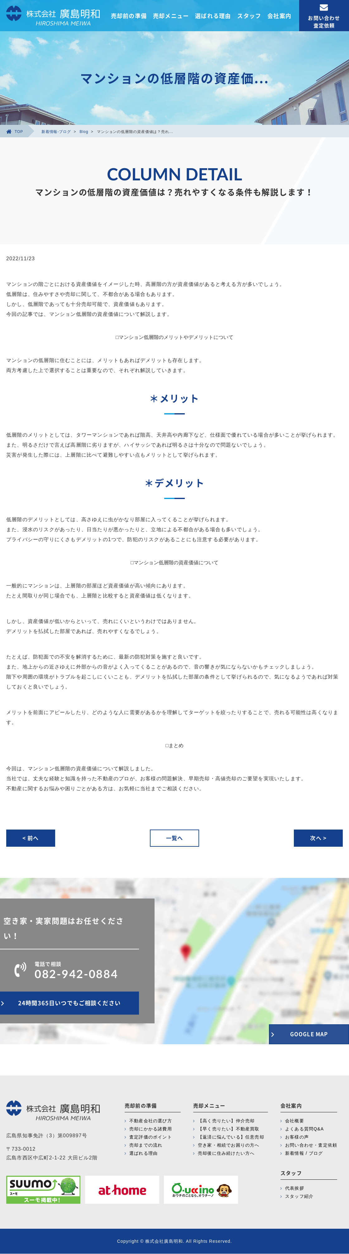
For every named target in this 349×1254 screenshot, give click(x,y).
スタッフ (249, 16)
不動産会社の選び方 (150, 1121)
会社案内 (279, 16)
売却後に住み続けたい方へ (226, 1153)
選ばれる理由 (213, 16)
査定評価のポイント (150, 1137)
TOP (14, 132)
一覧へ (174, 838)
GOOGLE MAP (305, 1033)
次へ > (318, 838)
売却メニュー (171, 16)
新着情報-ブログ (56, 132)
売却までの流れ (145, 1145)
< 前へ (31, 838)
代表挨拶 (294, 1188)
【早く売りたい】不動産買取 (229, 1129)
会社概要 (294, 1121)
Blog (84, 132)
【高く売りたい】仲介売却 (226, 1121)
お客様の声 (297, 1137)
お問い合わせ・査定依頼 (311, 1145)
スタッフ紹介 (299, 1196)
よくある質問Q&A (304, 1129)
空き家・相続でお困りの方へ (229, 1145)
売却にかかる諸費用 (150, 1129)
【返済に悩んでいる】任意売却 (231, 1137)
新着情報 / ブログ (304, 1153)
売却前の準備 (129, 16)
